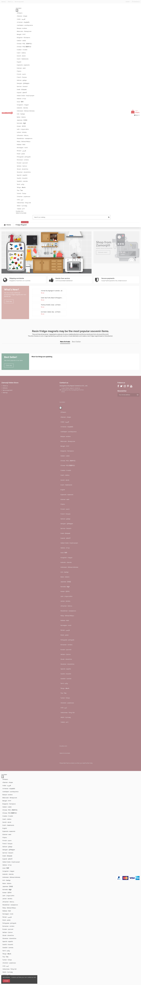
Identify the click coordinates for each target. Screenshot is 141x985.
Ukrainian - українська (23, 196)
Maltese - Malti (21, 144)
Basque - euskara (22, 28)
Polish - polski (21, 153)
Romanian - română (23, 160)
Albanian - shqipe (22, 16)
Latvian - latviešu (22, 132)
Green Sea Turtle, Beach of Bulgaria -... (52, 297)
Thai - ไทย (20, 190)
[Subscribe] (138, 395)
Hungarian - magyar (23, 105)
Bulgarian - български (23, 37)
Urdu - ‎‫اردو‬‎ (20, 199)
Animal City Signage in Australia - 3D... (52, 290)
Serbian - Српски (22, 166)
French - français (22, 77)
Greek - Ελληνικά (21, 89)
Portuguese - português (24, 157)
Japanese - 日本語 (22, 120)
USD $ (128, 1)
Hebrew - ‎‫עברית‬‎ (21, 98)
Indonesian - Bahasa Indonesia (25, 111)
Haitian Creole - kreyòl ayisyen (25, 95)
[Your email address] (127, 395)
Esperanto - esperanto (23, 65)
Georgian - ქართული (23, 83)
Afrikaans (19, 13)
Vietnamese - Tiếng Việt (24, 202)
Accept (6, 981)
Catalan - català (21, 40)
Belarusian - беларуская (24, 31)
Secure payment (19, 1)
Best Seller (76, 342)
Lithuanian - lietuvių (22, 135)
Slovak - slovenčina (22, 169)
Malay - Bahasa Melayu (23, 141)
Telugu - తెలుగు (21, 187)
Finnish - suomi (21, 74)
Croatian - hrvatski (22, 49)
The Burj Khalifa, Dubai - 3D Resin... (51, 305)
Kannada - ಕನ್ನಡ (21, 123)
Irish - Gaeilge (21, 114)
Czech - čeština (21, 53)
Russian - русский (22, 163)
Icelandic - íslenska (22, 108)
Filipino (19, 71)
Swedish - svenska (22, 181)
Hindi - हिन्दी (20, 102)
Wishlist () (136, 1)
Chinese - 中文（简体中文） (25, 43)
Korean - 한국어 (21, 126)
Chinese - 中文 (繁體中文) (24, 46)
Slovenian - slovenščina (24, 172)
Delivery (3, 1)
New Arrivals (65, 342)
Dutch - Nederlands (22, 59)
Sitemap (5, 392)
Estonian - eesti (21, 68)
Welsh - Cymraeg (22, 205)
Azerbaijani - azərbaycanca (25, 25)
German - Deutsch (22, 86)
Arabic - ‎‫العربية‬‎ (21, 19)
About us (10, 1)
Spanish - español (22, 175)
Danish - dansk (21, 56)
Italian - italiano (21, 117)
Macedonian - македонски (24, 138)
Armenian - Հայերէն (23, 22)
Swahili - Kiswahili (22, 178)
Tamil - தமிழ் (20, 184)
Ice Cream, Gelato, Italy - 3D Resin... (51, 312)
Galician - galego (22, 80)
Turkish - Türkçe (21, 193)
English (19, 62)
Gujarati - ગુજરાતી (22, 92)
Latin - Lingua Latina (23, 129)
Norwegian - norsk (22, 147)
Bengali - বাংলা (21, 34)
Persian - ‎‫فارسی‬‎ (21, 150)
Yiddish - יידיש (21, 209)
